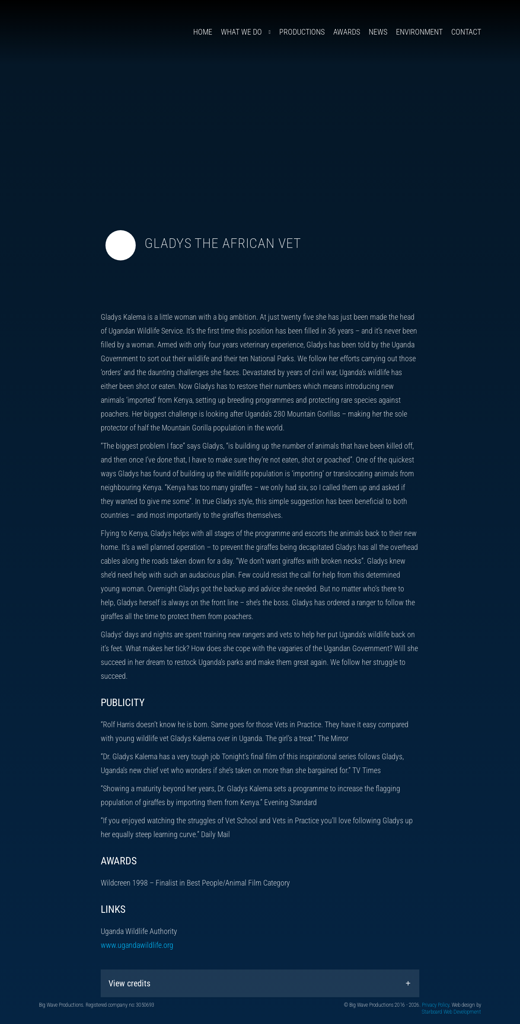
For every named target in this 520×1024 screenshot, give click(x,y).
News (378, 31)
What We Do (241, 31)
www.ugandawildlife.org (137, 945)
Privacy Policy (435, 1005)
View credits (129, 983)
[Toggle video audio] (120, 245)
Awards (346, 31)
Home (202, 31)
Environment (419, 31)
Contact (466, 31)
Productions (302, 31)
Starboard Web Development (451, 1012)
